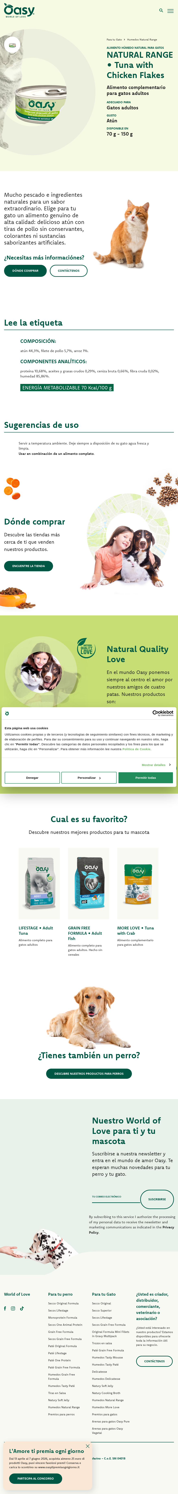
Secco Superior (102, 1310)
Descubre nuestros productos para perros (89, 1074)
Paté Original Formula (62, 1346)
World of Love (17, 1294)
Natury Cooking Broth (106, 1393)
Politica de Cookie (136, 749)
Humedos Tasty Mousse (107, 1357)
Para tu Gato (104, 1294)
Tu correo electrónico (106, 1196)
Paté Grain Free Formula (64, 1367)
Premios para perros (61, 1414)
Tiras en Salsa (57, 1393)
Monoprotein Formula (62, 1317)
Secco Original (101, 1303)
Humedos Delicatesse (106, 1379)
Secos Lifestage (58, 1310)
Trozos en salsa (102, 1343)
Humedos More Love (105, 1407)
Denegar (32, 777)
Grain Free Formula (60, 1332)
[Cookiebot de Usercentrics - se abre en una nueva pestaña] (155, 713)
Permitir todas (146, 777)
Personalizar (89, 777)
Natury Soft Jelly (58, 1400)
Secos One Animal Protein (65, 1325)
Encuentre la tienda (28, 566)
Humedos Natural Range (64, 1407)
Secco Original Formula (63, 1303)
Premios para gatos (104, 1414)
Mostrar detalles (154, 764)
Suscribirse (157, 1199)
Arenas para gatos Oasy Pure (111, 1421)
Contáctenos (68, 271)
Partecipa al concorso (35, 1478)
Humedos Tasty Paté (61, 1386)
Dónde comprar (25, 271)
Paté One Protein (59, 1360)
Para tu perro (60, 1294)
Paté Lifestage (57, 1353)
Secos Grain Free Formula (65, 1339)
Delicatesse (99, 1371)
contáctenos (154, 1361)
